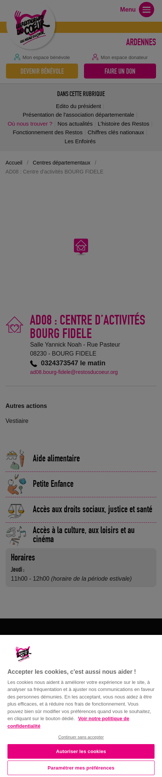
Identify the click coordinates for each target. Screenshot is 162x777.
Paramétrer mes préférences (81, 768)
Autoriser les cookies (81, 751)
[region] (81, 705)
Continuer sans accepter (81, 737)
